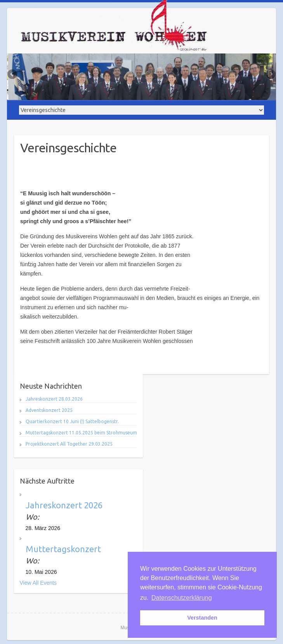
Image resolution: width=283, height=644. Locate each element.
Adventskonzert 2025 (49, 410)
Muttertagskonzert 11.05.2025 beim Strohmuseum (81, 432)
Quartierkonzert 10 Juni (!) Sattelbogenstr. (72, 421)
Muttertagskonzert (63, 549)
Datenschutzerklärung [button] (181, 597)
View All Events (38, 583)
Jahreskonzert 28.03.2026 (54, 398)
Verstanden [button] (202, 618)
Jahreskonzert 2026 (64, 505)
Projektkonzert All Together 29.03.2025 (69, 443)
